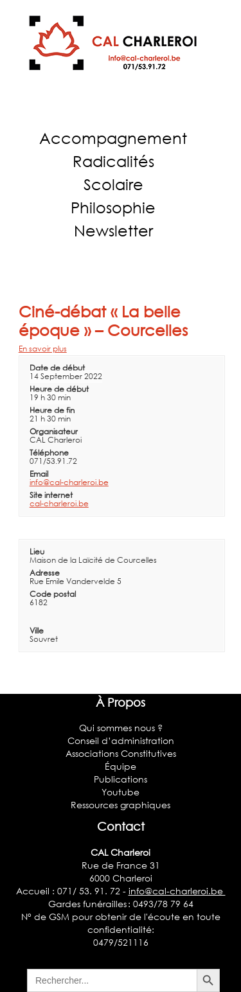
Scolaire (113, 184)
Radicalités (113, 161)
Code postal (53, 594)
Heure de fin (52, 410)
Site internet (51, 495)
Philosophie (113, 207)
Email (39, 474)
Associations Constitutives (121, 753)
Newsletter (113, 230)
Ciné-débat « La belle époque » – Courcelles (103, 320)
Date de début (57, 368)
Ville (37, 630)
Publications (120, 779)
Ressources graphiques (120, 804)
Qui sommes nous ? (121, 727)
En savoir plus (43, 348)
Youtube (120, 791)
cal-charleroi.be (59, 503)
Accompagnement (113, 137)
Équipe (120, 766)
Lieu (37, 551)
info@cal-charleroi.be (69, 482)
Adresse (45, 573)
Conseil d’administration (120, 740)
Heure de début (59, 389)
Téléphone (49, 452)
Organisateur (54, 431)
